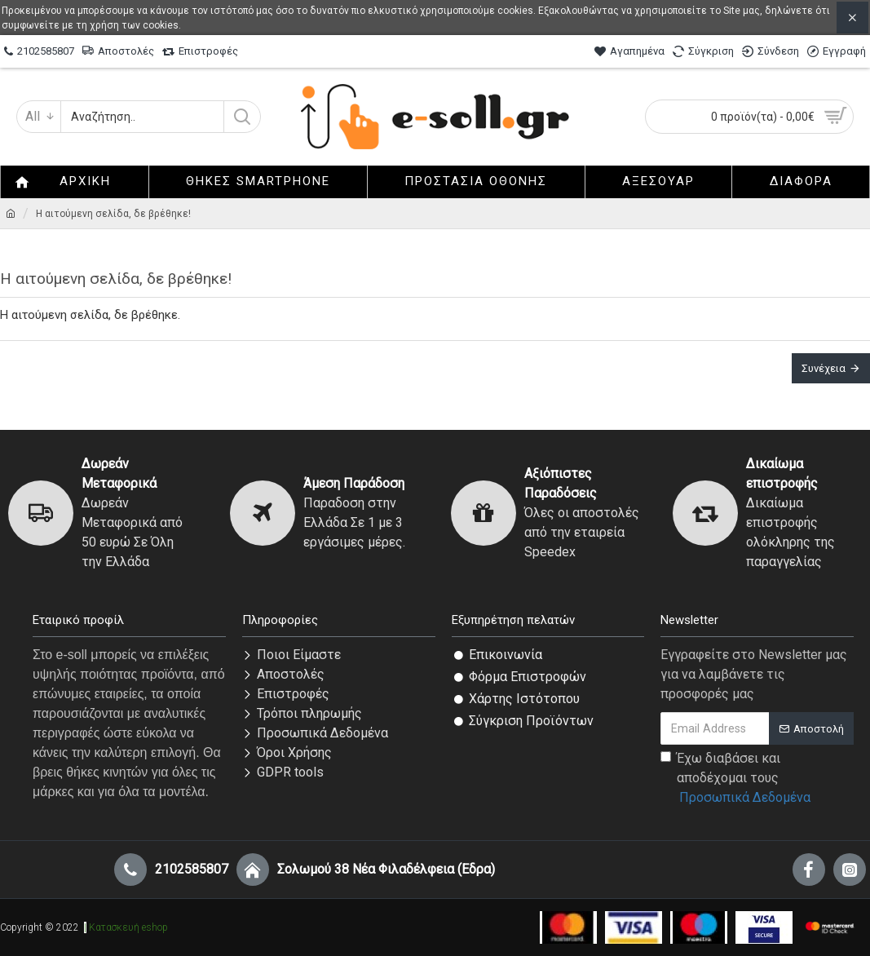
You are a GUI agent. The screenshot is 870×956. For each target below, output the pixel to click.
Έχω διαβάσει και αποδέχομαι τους (736, 779)
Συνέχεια (824, 368)
